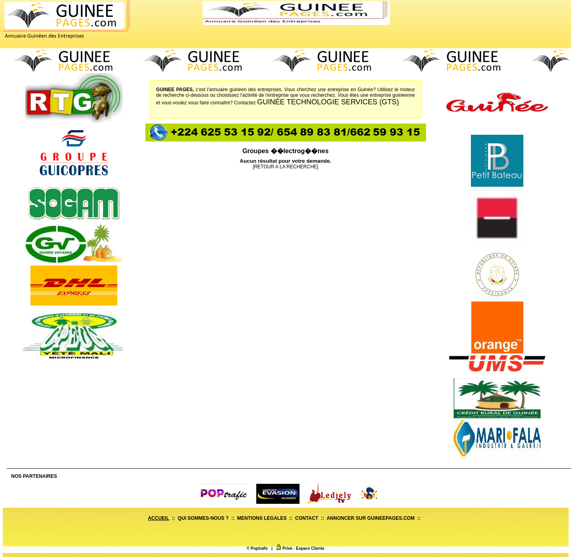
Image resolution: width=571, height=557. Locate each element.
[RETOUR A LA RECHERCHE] (285, 167)
